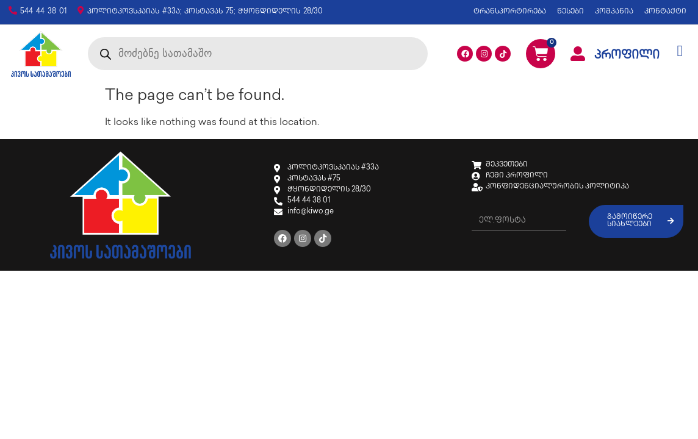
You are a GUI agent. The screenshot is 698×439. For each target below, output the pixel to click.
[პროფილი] (577, 53)
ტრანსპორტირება (509, 12)
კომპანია (614, 12)
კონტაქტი (665, 12)
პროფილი (627, 56)
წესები (570, 12)
